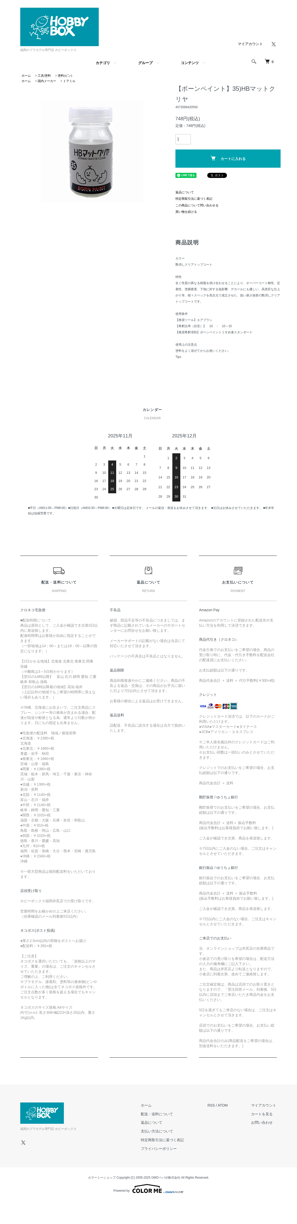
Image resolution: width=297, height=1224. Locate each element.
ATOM (224, 1105)
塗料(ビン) (65, 75)
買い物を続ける (186, 212)
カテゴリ (103, 63)
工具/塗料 (44, 75)
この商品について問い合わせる (197, 205)
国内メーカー (47, 81)
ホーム (26, 75)
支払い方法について (158, 1131)
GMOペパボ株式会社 (165, 1177)
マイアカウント (250, 44)
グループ (145, 63)
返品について (184, 192)
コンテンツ (190, 63)
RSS (212, 1105)
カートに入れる (228, 158)
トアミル (69, 81)
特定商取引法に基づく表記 (193, 198)
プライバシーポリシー (160, 1149)
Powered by (148, 1188)
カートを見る (262, 1114)
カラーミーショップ (102, 1177)
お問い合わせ (262, 1123)
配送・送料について (158, 1114)
